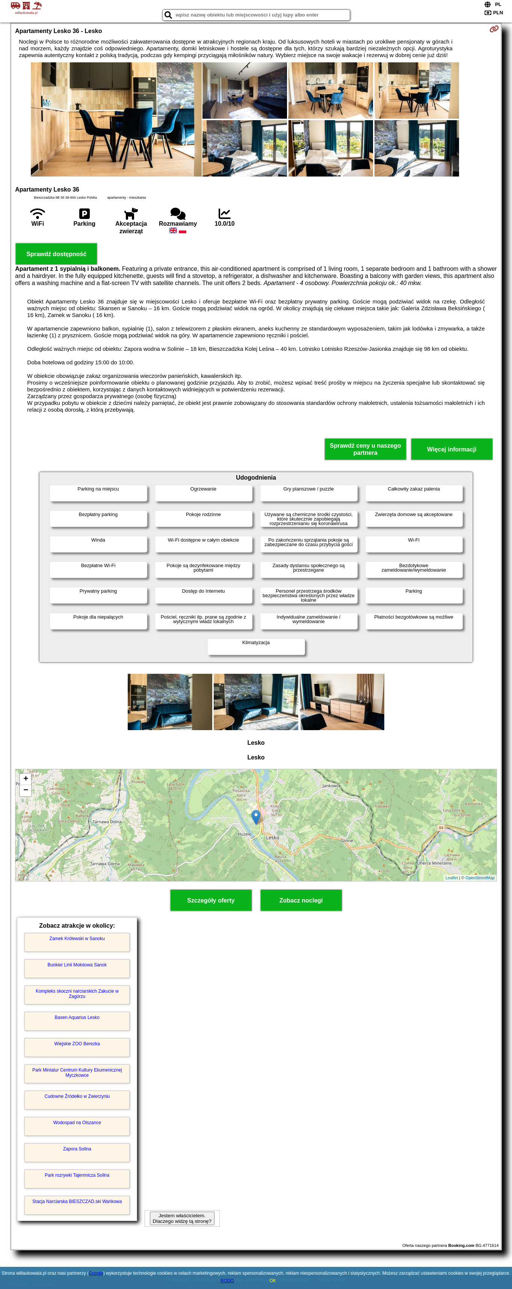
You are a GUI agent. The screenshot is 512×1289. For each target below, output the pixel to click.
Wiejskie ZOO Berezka (77, 1043)
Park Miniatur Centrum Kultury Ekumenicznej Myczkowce (77, 1072)
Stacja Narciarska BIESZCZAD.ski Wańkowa (77, 1201)
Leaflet (452, 877)
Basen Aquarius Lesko (77, 1017)
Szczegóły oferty (210, 900)
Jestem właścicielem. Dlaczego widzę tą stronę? (182, 1218)
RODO (227, 1280)
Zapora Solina (77, 1149)
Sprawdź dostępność (56, 254)
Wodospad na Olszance (77, 1122)
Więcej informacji (451, 449)
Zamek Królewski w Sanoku (77, 938)
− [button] (25, 790)
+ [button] (25, 779)
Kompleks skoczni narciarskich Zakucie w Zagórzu (77, 994)
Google (96, 1273)
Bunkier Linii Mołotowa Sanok (77, 965)
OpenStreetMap (480, 877)
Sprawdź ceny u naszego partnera (365, 449)
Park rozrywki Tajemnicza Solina (77, 1175)
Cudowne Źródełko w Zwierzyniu (77, 1096)
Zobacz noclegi (301, 900)
